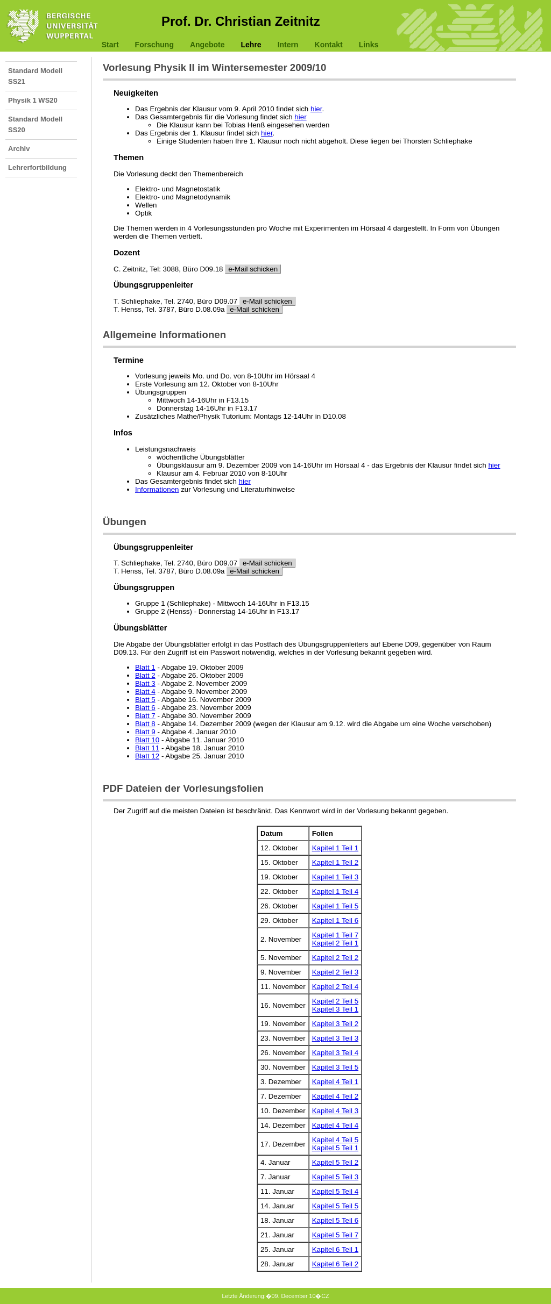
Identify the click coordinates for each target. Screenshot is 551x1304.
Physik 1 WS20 (33, 100)
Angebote (207, 44)
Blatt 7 (145, 716)
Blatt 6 (145, 708)
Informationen (157, 489)
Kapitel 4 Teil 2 (335, 1096)
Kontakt (329, 44)
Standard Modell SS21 (35, 76)
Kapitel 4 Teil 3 (335, 1111)
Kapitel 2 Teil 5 (335, 1001)
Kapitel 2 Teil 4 (335, 987)
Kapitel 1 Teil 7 (335, 935)
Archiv (19, 149)
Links (369, 44)
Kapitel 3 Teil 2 (335, 1024)
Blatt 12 (147, 756)
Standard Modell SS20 (35, 124)
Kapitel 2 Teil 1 (335, 943)
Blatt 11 (147, 748)
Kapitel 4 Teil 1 (335, 1082)
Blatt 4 (145, 691)
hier (316, 109)
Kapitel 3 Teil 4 (335, 1053)
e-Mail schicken (253, 269)
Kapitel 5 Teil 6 (335, 1220)
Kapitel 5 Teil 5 (335, 1206)
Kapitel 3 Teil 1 (335, 1009)
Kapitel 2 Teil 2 (335, 958)
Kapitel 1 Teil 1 (335, 848)
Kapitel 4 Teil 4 (335, 1125)
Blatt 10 (147, 740)
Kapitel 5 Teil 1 (335, 1148)
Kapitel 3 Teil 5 (335, 1067)
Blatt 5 (145, 700)
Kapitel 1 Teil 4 (335, 891)
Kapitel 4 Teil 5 (335, 1140)
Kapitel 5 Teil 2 (335, 1162)
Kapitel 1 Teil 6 (335, 920)
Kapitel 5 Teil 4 (335, 1191)
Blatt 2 (145, 675)
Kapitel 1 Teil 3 (335, 877)
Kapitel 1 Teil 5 (335, 906)
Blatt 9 (145, 732)
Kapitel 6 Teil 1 (335, 1249)
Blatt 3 (145, 683)
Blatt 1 (145, 667)
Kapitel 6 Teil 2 (335, 1264)
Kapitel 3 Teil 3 (335, 1038)
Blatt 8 (145, 724)
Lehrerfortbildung (37, 167)
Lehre (251, 44)
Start (110, 44)
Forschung (154, 44)
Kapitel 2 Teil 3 (335, 972)
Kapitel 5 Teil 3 (335, 1177)
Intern (288, 44)
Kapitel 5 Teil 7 (335, 1235)
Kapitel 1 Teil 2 (335, 862)
